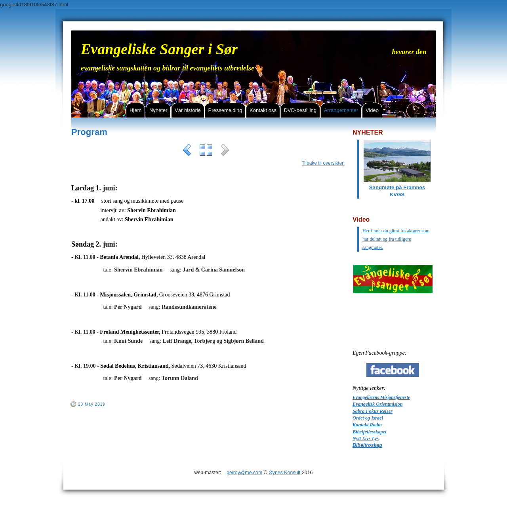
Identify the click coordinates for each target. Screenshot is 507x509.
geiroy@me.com (244, 472)
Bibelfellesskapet (370, 432)
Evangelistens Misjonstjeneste (381, 397)
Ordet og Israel (368, 418)
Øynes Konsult (284, 472)
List (206, 151)
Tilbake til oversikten (323, 163)
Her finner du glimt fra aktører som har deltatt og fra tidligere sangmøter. (395, 239)
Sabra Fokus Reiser (373, 411)
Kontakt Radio (367, 424)
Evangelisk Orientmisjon (378, 404)
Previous (187, 151)
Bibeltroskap (367, 445)
